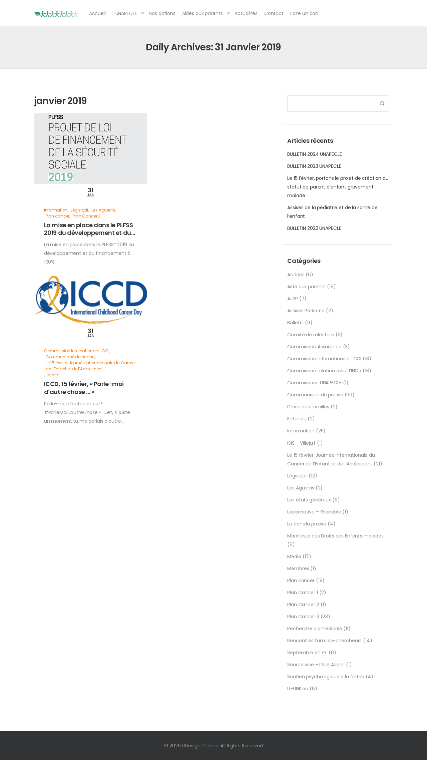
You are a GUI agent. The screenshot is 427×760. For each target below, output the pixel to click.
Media (294, 556)
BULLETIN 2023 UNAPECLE (314, 166)
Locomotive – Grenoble (314, 511)
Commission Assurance (314, 346)
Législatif (297, 475)
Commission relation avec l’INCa (324, 370)
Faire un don (304, 13)
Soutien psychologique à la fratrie (325, 676)
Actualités (246, 13)
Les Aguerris (300, 487)
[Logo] (56, 13)
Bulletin (295, 322)
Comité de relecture (310, 334)
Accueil (97, 13)
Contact (274, 13)
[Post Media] (90, 148)
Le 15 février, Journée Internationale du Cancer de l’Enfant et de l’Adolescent (91, 366)
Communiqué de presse (315, 394)
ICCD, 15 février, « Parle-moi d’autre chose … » (84, 388)
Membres (298, 568)
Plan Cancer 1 (302, 592)
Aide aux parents (306, 286)
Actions (295, 274)
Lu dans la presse (306, 523)
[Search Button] (382, 103)
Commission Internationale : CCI (324, 358)
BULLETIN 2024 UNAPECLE (314, 154)
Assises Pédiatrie (306, 310)
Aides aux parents (202, 13)
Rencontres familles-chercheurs (324, 640)
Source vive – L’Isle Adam (316, 664)
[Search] (331, 103)
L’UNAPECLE (124, 13)
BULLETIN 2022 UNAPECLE (314, 228)
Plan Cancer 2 (303, 604)
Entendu (296, 418)
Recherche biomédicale (314, 628)
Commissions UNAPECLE (314, 382)
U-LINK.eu (297, 688)
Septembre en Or (307, 652)
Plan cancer (300, 580)
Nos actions (162, 13)
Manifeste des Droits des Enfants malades (335, 535)
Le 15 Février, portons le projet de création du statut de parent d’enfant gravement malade (337, 187)
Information (300, 430)
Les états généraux (309, 499)
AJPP (292, 298)
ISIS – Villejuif (301, 443)
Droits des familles (308, 406)
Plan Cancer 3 (303, 616)
